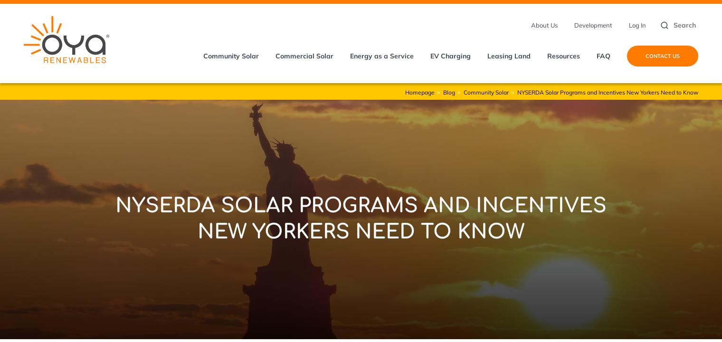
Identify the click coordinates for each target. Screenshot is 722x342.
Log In (637, 25)
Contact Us (663, 56)
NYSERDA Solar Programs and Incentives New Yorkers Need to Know (607, 92)
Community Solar (231, 56)
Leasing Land (509, 56)
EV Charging (450, 56)
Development (593, 25)
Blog (449, 92)
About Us (544, 25)
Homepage (420, 92)
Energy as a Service (382, 56)
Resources (563, 56)
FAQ (603, 56)
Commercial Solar (304, 56)
